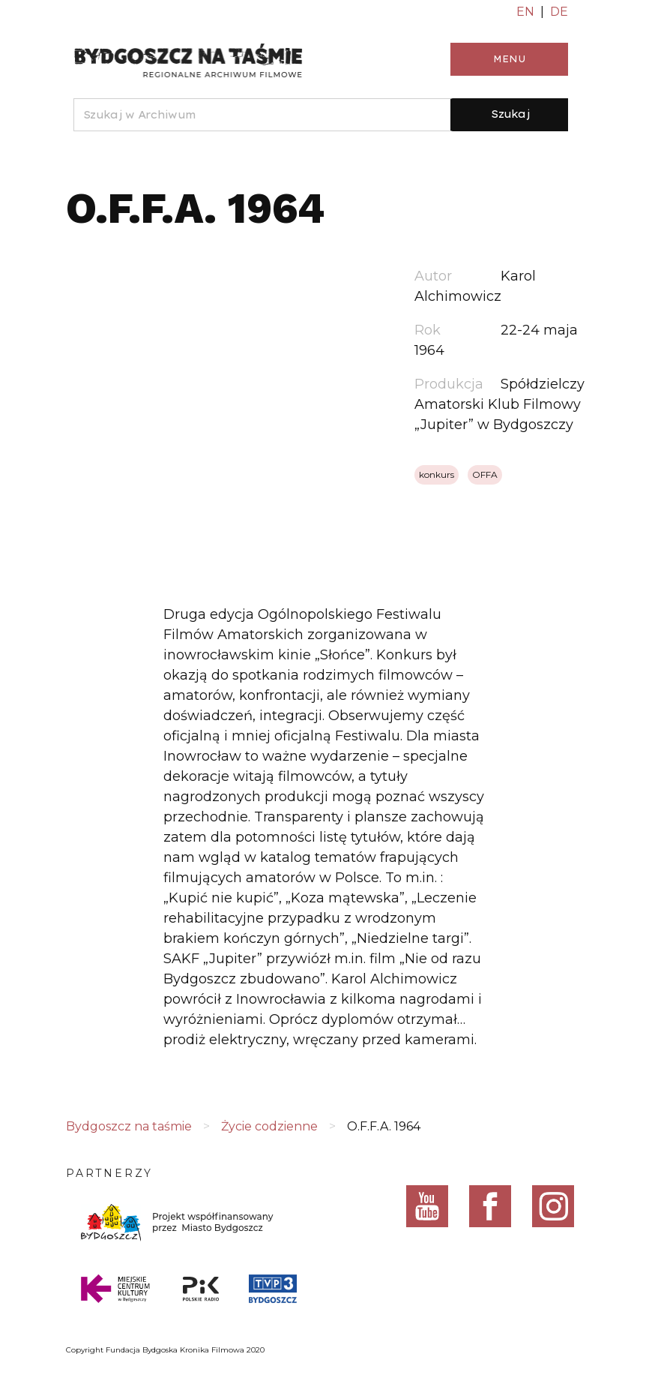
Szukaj (510, 114)
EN (525, 12)
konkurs (436, 474)
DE (559, 12)
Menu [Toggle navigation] (509, 59)
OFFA (485, 474)
